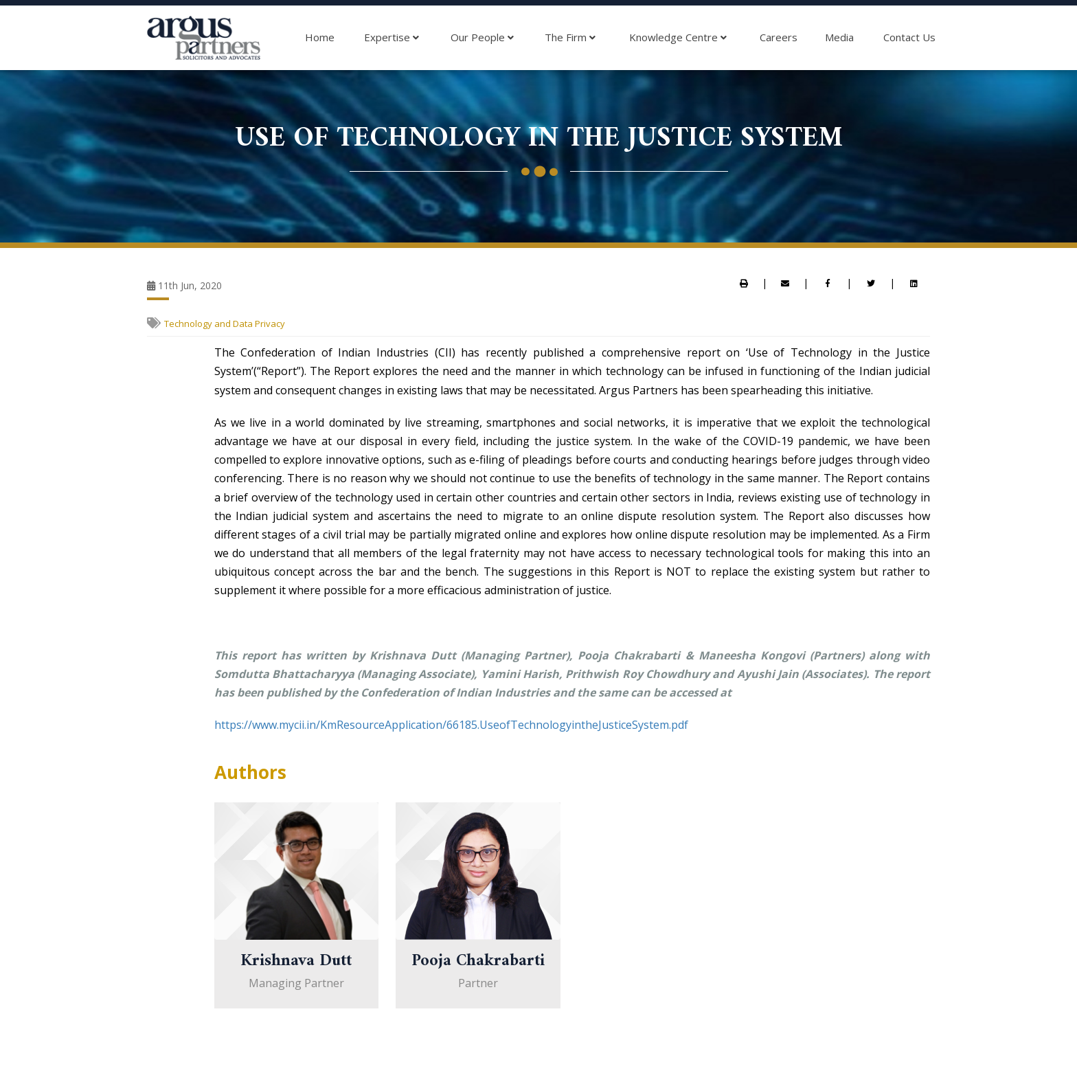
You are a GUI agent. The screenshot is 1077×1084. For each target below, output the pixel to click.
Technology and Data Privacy (224, 323)
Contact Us (909, 37)
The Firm (570, 37)
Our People (482, 37)
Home (320, 37)
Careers (778, 37)
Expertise (391, 37)
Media (839, 37)
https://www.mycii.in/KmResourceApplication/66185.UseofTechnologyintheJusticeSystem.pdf (451, 724)
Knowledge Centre (678, 37)
